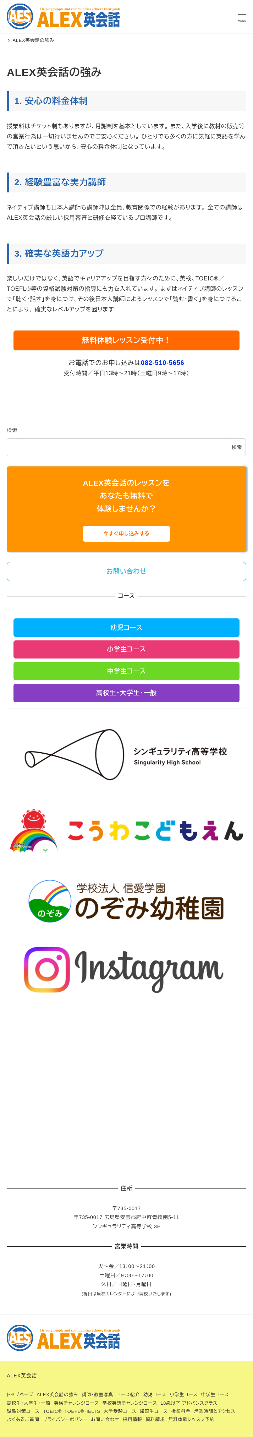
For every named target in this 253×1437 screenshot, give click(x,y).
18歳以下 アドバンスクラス (189, 1403)
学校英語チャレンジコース (130, 1403)
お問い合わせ (105, 1419)
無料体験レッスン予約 (191, 1419)
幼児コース (154, 1394)
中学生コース (215, 1394)
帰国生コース (154, 1411)
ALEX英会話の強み (57, 1394)
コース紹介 (128, 1394)
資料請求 (155, 1419)
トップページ (20, 1394)
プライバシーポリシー (65, 1419)
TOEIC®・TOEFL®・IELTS (71, 1411)
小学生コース (184, 1394)
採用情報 (132, 1419)
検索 (12, 430)
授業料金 (180, 1411)
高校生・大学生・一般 (28, 1403)
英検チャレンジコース (76, 1403)
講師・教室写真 (97, 1394)
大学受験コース (120, 1411)
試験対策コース (23, 1411)
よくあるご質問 (23, 1419)
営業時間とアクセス (214, 1411)
